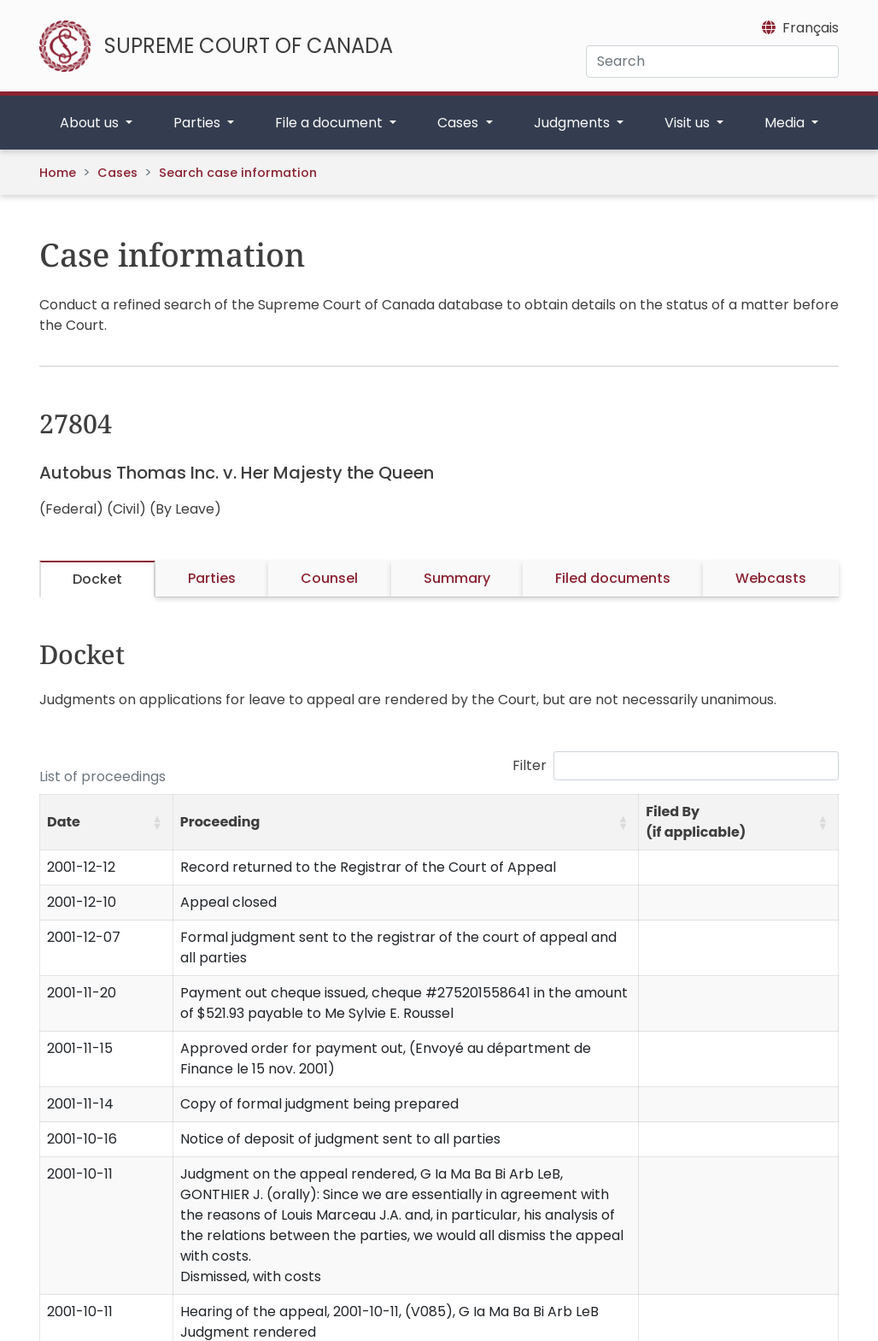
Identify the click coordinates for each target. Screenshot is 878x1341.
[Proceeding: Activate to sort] (405, 822)
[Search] (712, 61)
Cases (117, 172)
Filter (529, 765)
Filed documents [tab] (612, 578)
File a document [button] (330, 122)
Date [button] (63, 822)
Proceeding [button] (220, 822)
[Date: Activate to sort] (106, 822)
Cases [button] (459, 122)
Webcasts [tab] (770, 578)
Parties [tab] (212, 578)
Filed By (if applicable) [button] (696, 822)
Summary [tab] (457, 578)
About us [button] (91, 122)
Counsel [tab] (329, 578)
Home (57, 172)
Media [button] (786, 122)
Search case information (238, 172)
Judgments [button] (573, 122)
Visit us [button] (688, 122)
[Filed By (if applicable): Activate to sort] (739, 822)
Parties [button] (198, 122)
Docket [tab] (97, 579)
